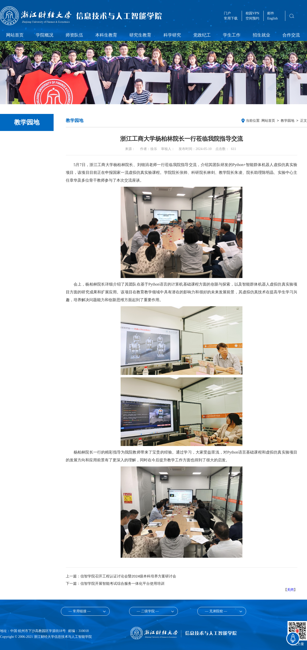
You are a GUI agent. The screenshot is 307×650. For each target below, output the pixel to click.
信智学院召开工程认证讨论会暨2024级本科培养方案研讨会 (128, 576)
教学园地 (287, 120)
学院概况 (44, 35)
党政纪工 (202, 35)
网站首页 (15, 35)
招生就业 (261, 35)
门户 (227, 13)
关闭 (290, 590)
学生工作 (231, 35)
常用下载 (231, 18)
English (272, 18)
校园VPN (252, 13)
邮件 (270, 13)
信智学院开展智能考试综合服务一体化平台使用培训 (122, 583)
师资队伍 (74, 35)
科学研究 (172, 35)
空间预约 (252, 18)
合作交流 (291, 35)
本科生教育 (106, 35)
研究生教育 (140, 35)
